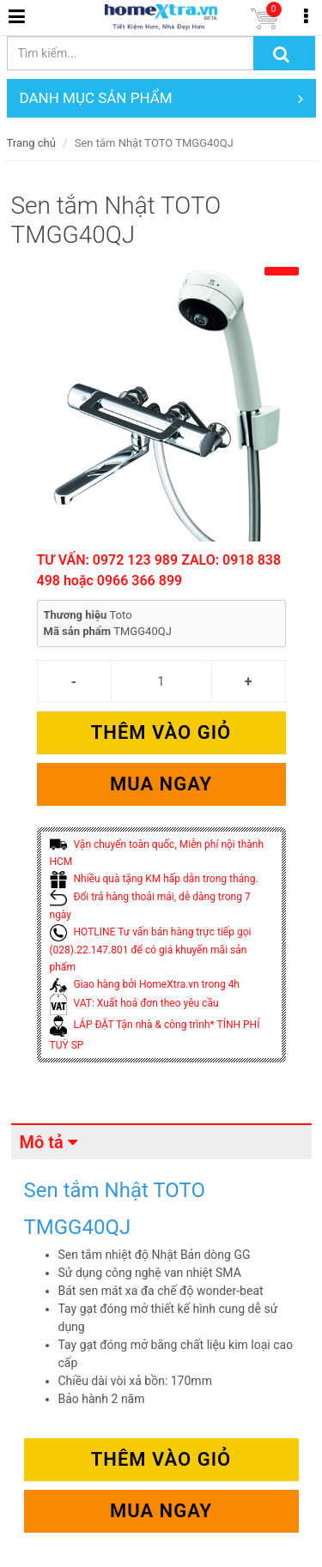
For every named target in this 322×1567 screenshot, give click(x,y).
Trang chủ (31, 142)
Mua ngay (161, 784)
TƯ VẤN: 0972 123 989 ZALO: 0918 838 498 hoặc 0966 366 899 (159, 570)
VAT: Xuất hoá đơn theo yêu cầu (134, 1003)
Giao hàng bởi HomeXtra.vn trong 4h (145, 984)
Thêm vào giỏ (161, 732)
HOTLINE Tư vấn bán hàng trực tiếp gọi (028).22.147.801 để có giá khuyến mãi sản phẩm (151, 949)
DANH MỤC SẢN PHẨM (161, 98)
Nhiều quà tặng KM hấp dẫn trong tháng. (154, 879)
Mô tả (42, 1142)
